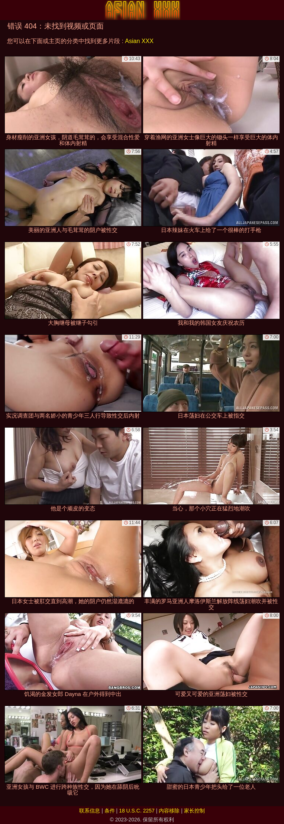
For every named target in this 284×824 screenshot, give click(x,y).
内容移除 (169, 811)
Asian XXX (139, 41)
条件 (109, 811)
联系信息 (89, 811)
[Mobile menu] (7, 10)
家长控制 (194, 811)
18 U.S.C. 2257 (137, 811)
